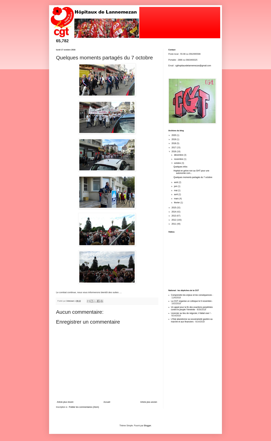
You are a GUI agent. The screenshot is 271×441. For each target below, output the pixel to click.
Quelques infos (180, 167)
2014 (174, 212)
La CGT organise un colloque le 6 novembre (191, 301)
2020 (174, 135)
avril (176, 194)
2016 (174, 151)
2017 (174, 147)
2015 (174, 207)
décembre (179, 155)
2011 (174, 224)
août (176, 182)
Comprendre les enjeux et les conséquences (191, 295)
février (177, 202)
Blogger (147, 425)
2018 (174, 143)
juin (176, 186)
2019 (174, 139)
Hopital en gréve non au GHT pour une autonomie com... (191, 172)
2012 (174, 220)
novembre (179, 159)
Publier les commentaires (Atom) (84, 407)
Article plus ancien (148, 402)
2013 (174, 216)
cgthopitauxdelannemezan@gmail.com (193, 65)
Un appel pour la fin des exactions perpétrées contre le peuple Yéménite (192, 308)
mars (176, 198)
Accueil (107, 402)
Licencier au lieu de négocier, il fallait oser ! (191, 313)
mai (176, 190)
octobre (177, 163)
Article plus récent (65, 402)
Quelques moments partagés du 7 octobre (193, 177)
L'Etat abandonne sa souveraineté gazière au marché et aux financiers (192, 320)
